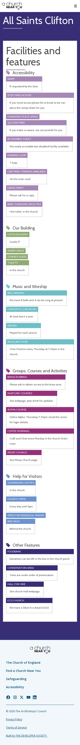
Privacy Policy (14, 719)
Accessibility (15, 687)
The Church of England (23, 663)
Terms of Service (16, 727)
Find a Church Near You (23, 671)
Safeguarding (16, 679)
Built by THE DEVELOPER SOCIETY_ (27, 735)
